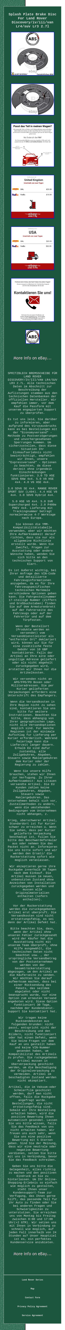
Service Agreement (32, 1315)
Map (32, 1289)
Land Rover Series (32, 1280)
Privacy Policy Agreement (32, 1306)
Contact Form (32, 1298)
